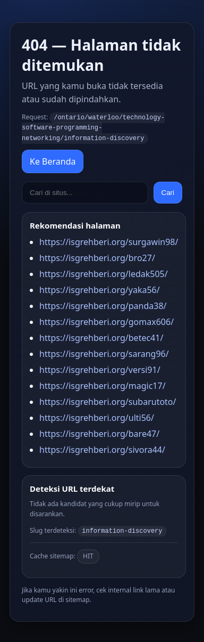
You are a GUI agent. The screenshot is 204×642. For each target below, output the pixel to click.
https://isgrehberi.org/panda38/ (103, 304)
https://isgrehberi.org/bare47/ (99, 432)
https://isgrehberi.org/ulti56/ (96, 416)
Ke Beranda (52, 160)
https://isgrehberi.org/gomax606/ (106, 320)
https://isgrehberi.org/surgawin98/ (108, 240)
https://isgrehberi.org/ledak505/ (103, 272)
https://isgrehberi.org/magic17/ (102, 384)
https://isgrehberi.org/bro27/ (97, 256)
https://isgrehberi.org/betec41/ (101, 336)
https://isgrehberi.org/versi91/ (99, 368)
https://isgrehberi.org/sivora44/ (102, 448)
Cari (168, 191)
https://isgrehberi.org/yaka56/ (99, 288)
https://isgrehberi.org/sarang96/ (104, 352)
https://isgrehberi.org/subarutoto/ (107, 400)
